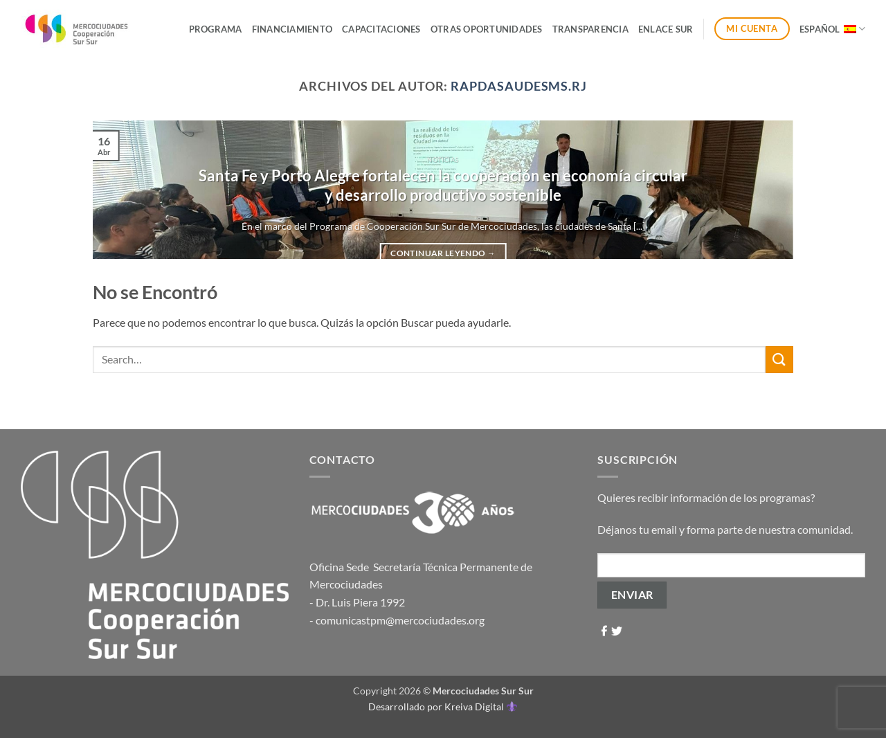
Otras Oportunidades (487, 29)
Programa (215, 29)
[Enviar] (779, 359)
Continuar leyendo (442, 253)
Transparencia (590, 29)
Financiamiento (292, 29)
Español (832, 28)
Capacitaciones (381, 29)
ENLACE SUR (666, 29)
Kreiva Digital (480, 706)
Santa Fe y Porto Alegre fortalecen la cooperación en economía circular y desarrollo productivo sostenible (443, 185)
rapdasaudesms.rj (519, 85)
